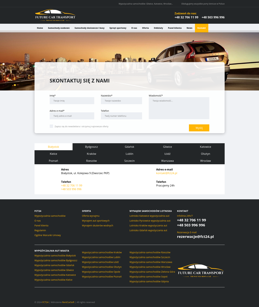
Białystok (53, 147)
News (189, 28)
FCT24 (45, 302)
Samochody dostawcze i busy (89, 28)
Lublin (129, 154)
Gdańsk (129, 147)
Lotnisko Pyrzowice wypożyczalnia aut (150, 220)
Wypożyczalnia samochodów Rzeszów (150, 252)
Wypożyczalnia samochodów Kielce (54, 279)
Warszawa (167, 161)
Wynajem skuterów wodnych (97, 225)
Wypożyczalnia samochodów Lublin (101, 257)
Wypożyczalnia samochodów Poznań (102, 276)
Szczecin (129, 161)
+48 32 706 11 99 (186, 17)
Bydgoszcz (91, 147)
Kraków (91, 154)
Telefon (121, 114)
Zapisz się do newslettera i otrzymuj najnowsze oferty (79, 126)
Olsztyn (205, 154)
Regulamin (40, 230)
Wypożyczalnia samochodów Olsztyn (102, 266)
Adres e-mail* (72, 114)
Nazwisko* (121, 99)
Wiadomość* (179, 106)
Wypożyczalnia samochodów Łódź (100, 262)
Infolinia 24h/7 (185, 215)
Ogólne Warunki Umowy (48, 235)
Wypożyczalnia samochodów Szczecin (150, 257)
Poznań (53, 161)
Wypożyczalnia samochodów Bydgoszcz (56, 260)
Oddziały (158, 28)
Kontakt (201, 28)
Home (40, 28)
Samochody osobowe (59, 28)
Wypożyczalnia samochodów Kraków (102, 252)
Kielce (53, 154)
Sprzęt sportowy (118, 28)
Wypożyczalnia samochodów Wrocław (150, 266)
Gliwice (167, 147)
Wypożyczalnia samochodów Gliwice (54, 270)
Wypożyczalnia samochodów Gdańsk (54, 265)
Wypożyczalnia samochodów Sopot (149, 276)
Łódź (167, 154)
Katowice (205, 147)
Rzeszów (91, 161)
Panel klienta (175, 28)
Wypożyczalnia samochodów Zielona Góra (152, 271)
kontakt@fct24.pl (166, 173)
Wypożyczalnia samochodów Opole (101, 271)
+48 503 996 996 (213, 17)
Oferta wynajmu (91, 215)
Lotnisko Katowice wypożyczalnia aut (149, 215)
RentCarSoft (68, 302)
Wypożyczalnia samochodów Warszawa (151, 262)
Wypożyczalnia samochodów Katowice (55, 274)
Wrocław (205, 161)
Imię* (72, 99)
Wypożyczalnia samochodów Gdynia (149, 281)
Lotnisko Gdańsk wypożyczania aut (148, 230)
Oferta (145, 28)
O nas (134, 28)
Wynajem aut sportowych (96, 220)
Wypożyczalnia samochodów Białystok (55, 255)
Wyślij (199, 128)
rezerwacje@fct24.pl (195, 236)
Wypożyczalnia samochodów (50, 215)
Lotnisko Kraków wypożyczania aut (148, 225)
